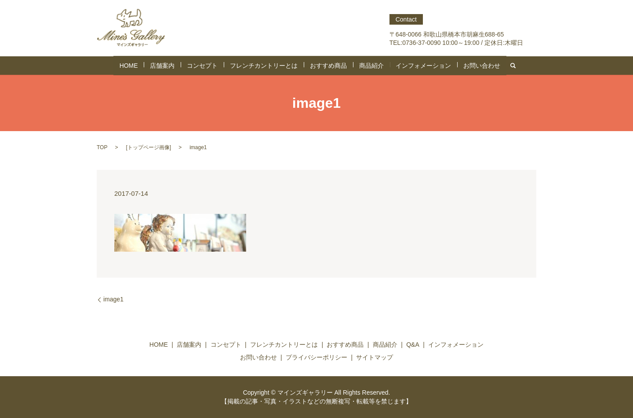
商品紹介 (362, 65)
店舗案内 (183, 65)
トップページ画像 (148, 147)
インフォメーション (407, 65)
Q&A (412, 344)
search (485, 65)
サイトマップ (374, 357)
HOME (154, 65)
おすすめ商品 (326, 65)
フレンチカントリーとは (270, 65)
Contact (406, 19)
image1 (113, 299)
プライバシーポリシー (316, 357)
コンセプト (217, 65)
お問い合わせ (457, 65)
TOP (102, 147)
